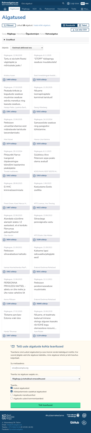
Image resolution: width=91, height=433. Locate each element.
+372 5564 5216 (14, 427)
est (82, 4)
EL (41, 9)
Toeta (73, 9)
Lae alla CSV (81, 29)
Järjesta (22, 47)
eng (86, 4)
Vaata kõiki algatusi (41, 25)
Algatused (14, 9)
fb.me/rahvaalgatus (16, 429)
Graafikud (10, 39)
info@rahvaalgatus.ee (14, 425)
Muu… (86, 9)
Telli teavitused (45, 405)
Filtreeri (10, 25)
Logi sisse (74, 3)
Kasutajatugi (63, 9)
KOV (35, 9)
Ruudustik (70, 25)
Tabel (84, 25)
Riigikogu (26, 9)
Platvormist (50, 9)
